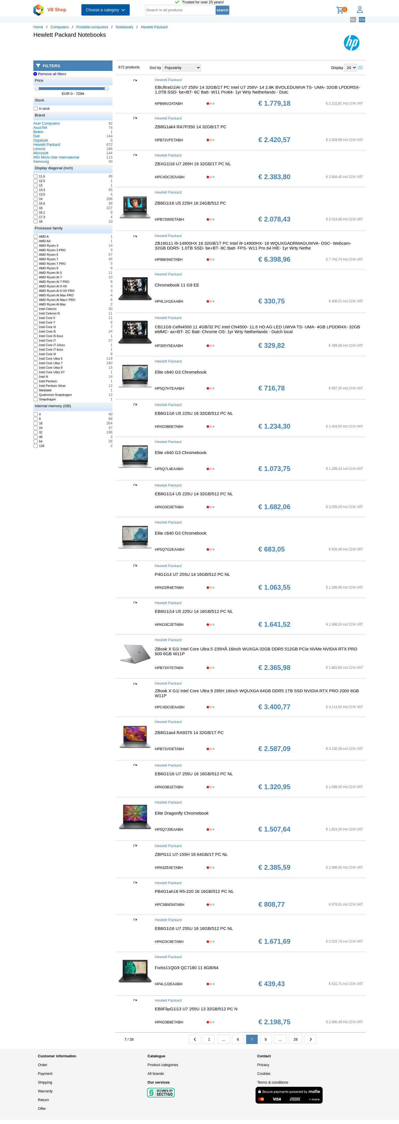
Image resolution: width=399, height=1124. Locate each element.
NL (353, 20)
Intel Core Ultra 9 (48, 367)
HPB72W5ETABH (169, 219)
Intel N (41, 376)
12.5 (39, 181)
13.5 (39, 194)
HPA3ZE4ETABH (169, 867)
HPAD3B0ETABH (169, 426)
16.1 (39, 212)
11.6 (39, 176)
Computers (60, 27)
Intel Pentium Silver (50, 385)
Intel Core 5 (44, 318)
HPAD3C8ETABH (169, 941)
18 (38, 221)
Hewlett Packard (154, 27)
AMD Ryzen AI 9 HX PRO (54, 290)
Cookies (263, 1073)
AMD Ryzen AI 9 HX (50, 286)
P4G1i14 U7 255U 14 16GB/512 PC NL (192, 574)
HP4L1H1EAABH (169, 301)
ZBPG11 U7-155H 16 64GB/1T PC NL (191, 854)
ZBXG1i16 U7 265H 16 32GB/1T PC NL (193, 163)
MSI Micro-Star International (56, 157)
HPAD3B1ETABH (169, 787)
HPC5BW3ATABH (169, 904)
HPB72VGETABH (169, 749)
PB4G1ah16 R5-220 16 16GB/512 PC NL (194, 891)
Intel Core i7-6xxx (48, 349)
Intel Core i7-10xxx (49, 345)
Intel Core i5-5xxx (48, 336)
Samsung (41, 161)
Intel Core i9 (45, 354)
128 (39, 446)
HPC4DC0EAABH (170, 707)
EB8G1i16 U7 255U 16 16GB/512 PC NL (194, 928)
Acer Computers (46, 123)
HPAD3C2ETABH (169, 624)
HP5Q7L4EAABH (169, 469)
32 (38, 432)
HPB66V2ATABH (169, 103)
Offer (42, 1108)
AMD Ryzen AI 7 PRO (52, 281)
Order (42, 1065)
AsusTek (40, 127)
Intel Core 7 (44, 322)
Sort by (155, 68)
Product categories (163, 1065)
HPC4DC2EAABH (170, 177)
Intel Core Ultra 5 (48, 358)
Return (43, 1100)
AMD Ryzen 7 (46, 259)
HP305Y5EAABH (169, 346)
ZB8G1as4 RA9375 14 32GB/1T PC (189, 732)
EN (362, 20)
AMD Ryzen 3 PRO (50, 250)
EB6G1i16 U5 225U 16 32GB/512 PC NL (194, 413)
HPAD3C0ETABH (169, 507)
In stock (42, 108)
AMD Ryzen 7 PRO (50, 263)
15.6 (39, 203)
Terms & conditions (272, 1082)
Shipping (45, 1082)
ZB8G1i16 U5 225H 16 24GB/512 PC (190, 203)
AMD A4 (42, 241)
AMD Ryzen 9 (46, 268)
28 (296, 1039)
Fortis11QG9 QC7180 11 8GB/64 (186, 967)
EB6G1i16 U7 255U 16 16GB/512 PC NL (194, 773)
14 (38, 199)
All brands (156, 1073)
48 (38, 437)
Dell (36, 136)
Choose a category (105, 10)
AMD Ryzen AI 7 (48, 277)
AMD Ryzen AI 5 (48, 272)
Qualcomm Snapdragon (53, 394)
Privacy (263, 1065)
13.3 (39, 190)
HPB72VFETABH (169, 140)
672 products (129, 67)
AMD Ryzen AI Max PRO (53, 295)
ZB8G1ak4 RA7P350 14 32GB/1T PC (190, 126)
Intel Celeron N (47, 313)
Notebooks (124, 27)
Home (38, 27)
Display (337, 68)
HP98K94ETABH (169, 259)
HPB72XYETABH (169, 668)
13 (38, 185)
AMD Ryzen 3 (46, 245)
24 (38, 427)
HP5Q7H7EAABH (169, 388)
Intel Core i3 (45, 327)
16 (38, 208)
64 (38, 441)
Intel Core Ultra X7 (49, 372)
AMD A (41, 236)
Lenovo (39, 149)
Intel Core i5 (45, 331)
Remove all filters (49, 74)
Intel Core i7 (45, 340)
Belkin (38, 132)
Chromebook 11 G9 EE (177, 285)
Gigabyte (40, 140)
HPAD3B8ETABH (169, 1022)
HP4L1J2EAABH (169, 984)
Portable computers (92, 27)
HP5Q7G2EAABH (169, 549)
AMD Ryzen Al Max (50, 304)
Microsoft (40, 153)
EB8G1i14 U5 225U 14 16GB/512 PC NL (194, 611)
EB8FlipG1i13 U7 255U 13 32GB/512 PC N (196, 1008)
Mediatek (43, 390)
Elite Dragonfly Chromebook (182, 813)
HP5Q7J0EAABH (169, 829)
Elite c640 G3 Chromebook (181, 372)
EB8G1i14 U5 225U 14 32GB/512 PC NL (194, 493)
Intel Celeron (45, 309)
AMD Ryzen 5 (46, 254)
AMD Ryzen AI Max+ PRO (54, 299)
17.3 (39, 217)
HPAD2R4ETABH (169, 587)
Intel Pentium (45, 381)
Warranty (45, 1091)
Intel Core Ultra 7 (48, 363)
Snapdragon (45, 399)
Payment (45, 1073)
